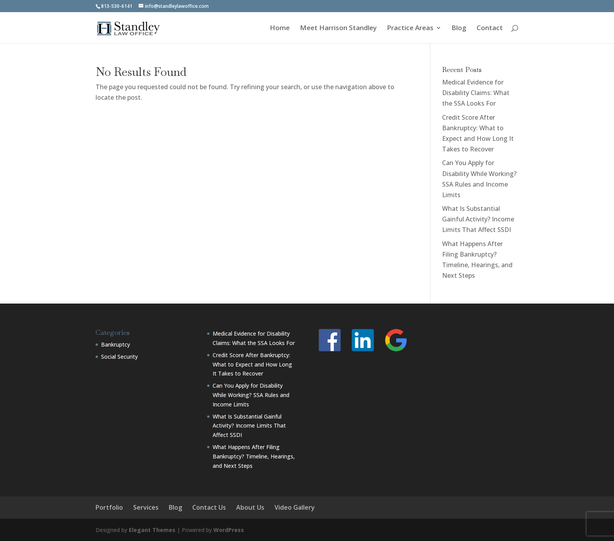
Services (146, 507)
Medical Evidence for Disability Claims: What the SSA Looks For (475, 93)
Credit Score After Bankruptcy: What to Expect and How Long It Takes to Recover (252, 364)
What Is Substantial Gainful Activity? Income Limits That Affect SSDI (478, 219)
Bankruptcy (115, 344)
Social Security (119, 356)
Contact (490, 28)
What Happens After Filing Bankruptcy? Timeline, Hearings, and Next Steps (254, 456)
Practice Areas (410, 28)
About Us (250, 507)
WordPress (228, 530)
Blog (458, 28)
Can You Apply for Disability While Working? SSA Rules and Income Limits (251, 395)
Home (280, 28)
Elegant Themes (152, 530)
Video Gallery (294, 507)
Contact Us (209, 507)
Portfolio (109, 507)
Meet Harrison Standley (338, 28)
